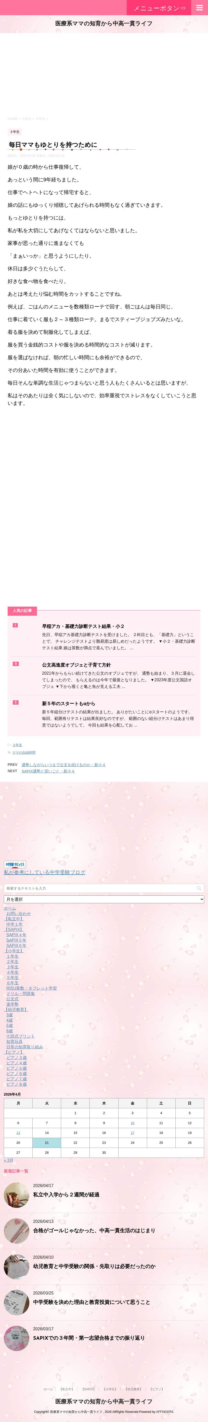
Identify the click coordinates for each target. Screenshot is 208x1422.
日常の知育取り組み (24, 1047)
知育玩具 (14, 1041)
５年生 (12, 977)
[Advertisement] (104, 73)
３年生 (17, 745)
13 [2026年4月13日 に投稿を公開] (18, 1133)
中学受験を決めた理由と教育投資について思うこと (91, 1302)
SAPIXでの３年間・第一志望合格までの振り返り (89, 1338)
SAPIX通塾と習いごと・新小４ (48, 771)
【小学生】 (14, 951)
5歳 (9, 1025)
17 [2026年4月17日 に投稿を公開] (132, 1133)
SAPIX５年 (16, 940)
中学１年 (14, 924)
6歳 (9, 1031)
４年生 (12, 972)
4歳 (9, 1020)
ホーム (10, 908)
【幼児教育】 (16, 1009)
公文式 (12, 999)
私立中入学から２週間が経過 (66, 1195)
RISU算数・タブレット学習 (31, 988)
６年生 (12, 983)
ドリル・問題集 (20, 993)
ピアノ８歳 (16, 1084)
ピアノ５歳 (16, 1068)
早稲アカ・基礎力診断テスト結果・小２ (83, 626)
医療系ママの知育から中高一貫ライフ (104, 24)
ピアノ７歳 (16, 1079)
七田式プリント (20, 1036)
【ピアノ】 (14, 1052)
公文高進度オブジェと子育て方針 (76, 665)
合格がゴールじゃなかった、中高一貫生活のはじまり (94, 1231)
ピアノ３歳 (16, 1057)
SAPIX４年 (16, 935)
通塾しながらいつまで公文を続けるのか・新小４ (64, 765)
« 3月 (9, 1160)
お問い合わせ (18, 913)
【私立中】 (14, 919)
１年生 (12, 956)
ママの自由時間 (23, 752)
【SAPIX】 (14, 929)
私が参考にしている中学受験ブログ (44, 872)
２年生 (12, 961)
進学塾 (12, 1004)
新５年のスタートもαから (68, 704)
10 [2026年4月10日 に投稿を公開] (132, 1123)
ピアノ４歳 (16, 1063)
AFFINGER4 (164, 1412)
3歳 (9, 1015)
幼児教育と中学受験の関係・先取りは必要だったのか (94, 1266)
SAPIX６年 (16, 945)
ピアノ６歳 (16, 1073)
